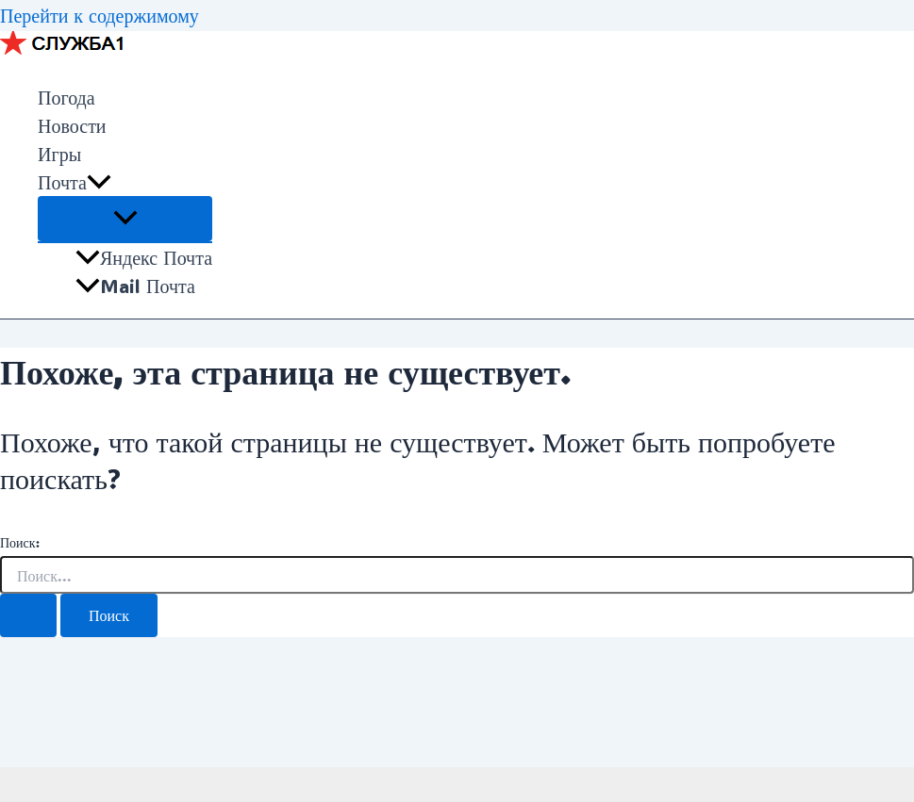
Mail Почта (135, 285)
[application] (99, 182)
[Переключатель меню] (125, 218)
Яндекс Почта (143, 257)
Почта (74, 182)
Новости (72, 125)
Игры (59, 153)
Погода (66, 97)
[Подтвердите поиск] (28, 615)
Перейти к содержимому (99, 15)
